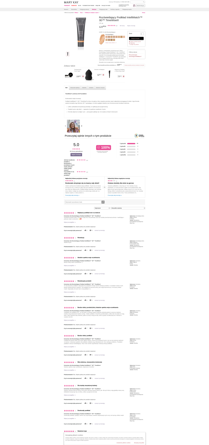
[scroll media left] (65, 126)
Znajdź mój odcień (134, 44)
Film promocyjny (133, 54)
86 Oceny (122, 25)
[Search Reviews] (85, 202)
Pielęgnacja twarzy (84, 9)
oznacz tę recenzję (100, 230)
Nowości (74, 5)
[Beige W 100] (106, 40)
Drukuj (143, 12)
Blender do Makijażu (99, 69)
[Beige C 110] (116, 37)
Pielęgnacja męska (127, 9)
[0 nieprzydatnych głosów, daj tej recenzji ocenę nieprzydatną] (90, 230)
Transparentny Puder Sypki (77, 70)
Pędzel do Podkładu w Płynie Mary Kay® (120, 70)
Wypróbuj (132, 43)
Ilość (130, 33)
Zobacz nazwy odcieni (110, 42)
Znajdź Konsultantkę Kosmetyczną (124, 5)
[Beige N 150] (109, 40)
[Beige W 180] (121, 37)
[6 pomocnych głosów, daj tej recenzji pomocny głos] (85, 273)
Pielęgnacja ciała (103, 9)
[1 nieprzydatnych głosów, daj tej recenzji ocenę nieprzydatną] (90, 378)
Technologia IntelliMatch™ (135, 56)
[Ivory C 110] (124, 37)
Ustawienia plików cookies (123, 442)
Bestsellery (74, 9)
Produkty (67, 5)
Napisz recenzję (131, 25)
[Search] (137, 2)
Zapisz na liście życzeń (135, 41)
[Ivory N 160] (114, 37)
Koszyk (140, 5)
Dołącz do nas (106, 5)
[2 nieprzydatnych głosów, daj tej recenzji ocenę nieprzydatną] (90, 300)
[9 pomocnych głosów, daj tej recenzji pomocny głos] (85, 355)
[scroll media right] (81, 126)
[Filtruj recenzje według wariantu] (128, 208)
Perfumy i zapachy (115, 9)
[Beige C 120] (109, 37)
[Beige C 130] (111, 37)
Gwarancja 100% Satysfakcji (114, 1)
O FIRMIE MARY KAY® (125, 1)
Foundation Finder (88, 5)
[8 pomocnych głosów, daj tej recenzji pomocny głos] (85, 378)
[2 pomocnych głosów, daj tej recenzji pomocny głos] (85, 230)
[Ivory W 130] (119, 37)
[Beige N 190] (111, 40)
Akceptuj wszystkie (139, 442)
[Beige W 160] (114, 40)
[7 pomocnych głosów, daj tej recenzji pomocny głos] (85, 328)
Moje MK (98, 5)
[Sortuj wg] (102, 208)
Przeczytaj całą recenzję (72, 196)
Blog (79, 5)
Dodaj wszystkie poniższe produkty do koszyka (134, 65)
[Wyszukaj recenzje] (102, 202)
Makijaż (94, 9)
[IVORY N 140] (81, 33)
